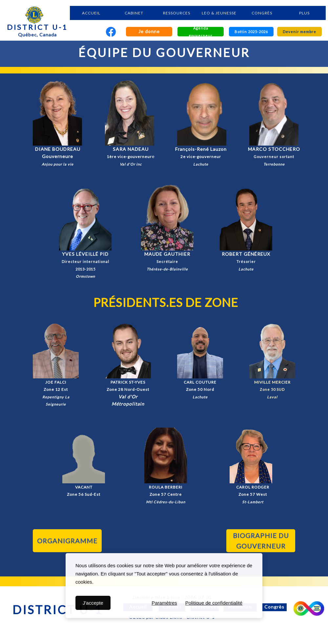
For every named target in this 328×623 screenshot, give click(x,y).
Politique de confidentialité (213, 603)
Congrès (274, 607)
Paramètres (164, 603)
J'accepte (93, 603)
